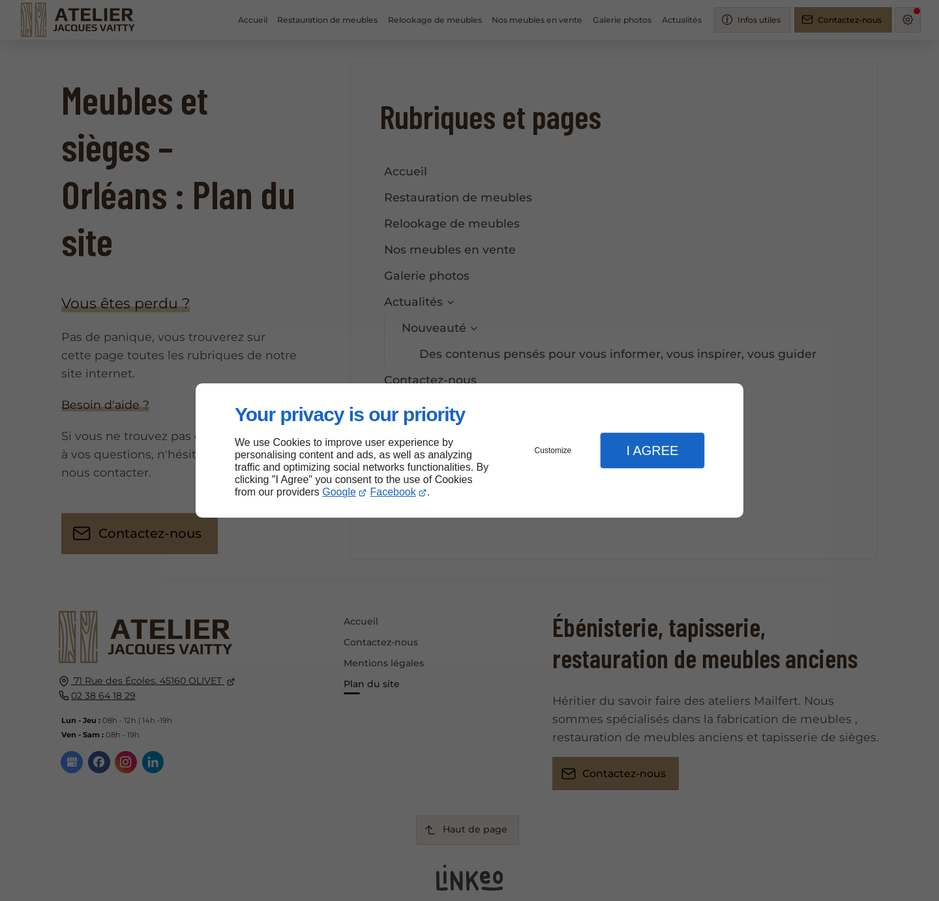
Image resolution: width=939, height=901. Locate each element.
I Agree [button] (652, 450)
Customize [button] (553, 450)
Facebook (393, 491)
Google (339, 491)
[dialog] (469, 450)
